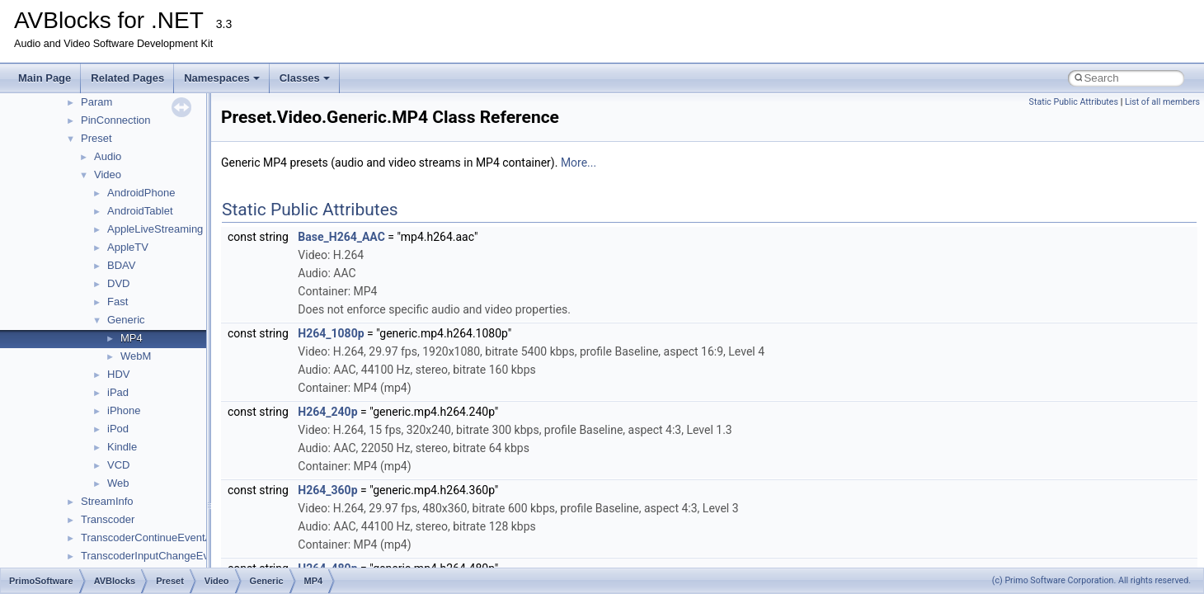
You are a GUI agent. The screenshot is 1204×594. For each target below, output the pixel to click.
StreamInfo (107, 501)
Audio (107, 156)
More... (578, 162)
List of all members (1162, 102)
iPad (118, 392)
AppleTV (127, 247)
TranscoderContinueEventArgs (154, 537)
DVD (118, 283)
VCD (118, 465)
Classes (305, 78)
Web (118, 483)
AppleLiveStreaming (155, 229)
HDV (118, 374)
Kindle (122, 447)
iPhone (123, 410)
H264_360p (327, 490)
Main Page (44, 78)
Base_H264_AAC (341, 236)
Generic (126, 320)
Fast (117, 301)
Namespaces (222, 78)
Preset (96, 138)
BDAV (121, 265)
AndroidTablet (140, 211)
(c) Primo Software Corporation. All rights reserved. (1091, 580)
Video (107, 174)
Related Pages (127, 78)
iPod (118, 428)
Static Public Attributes (1073, 102)
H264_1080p (331, 333)
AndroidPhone (141, 192)
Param (96, 102)
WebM (135, 356)
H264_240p (327, 411)
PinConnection (116, 120)
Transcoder (107, 519)
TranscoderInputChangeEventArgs (163, 555)
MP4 (131, 338)
